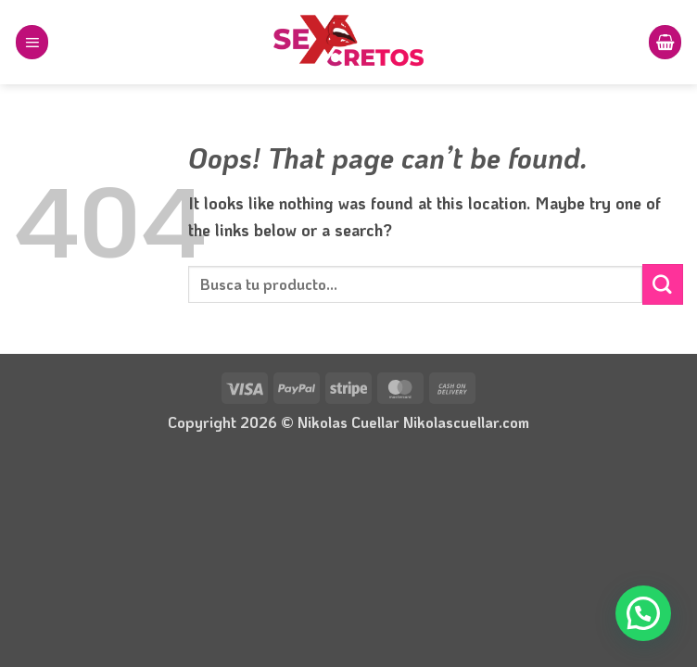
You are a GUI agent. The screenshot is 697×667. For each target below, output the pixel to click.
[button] (32, 41)
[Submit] (662, 284)
